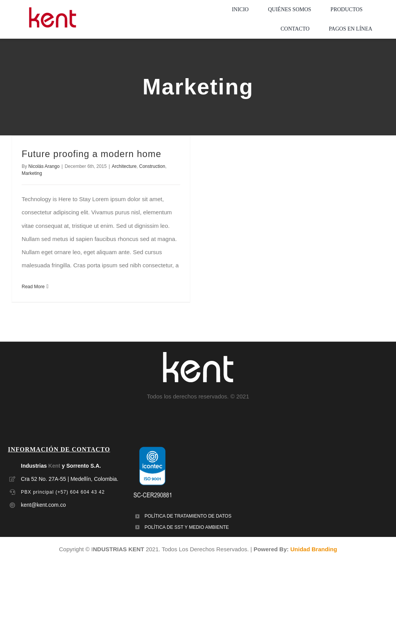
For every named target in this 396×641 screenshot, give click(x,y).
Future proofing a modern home (91, 154)
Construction (152, 166)
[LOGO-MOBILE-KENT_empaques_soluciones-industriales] (53, 10)
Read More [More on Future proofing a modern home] (33, 286)
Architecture (124, 166)
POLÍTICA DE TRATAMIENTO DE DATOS (188, 516)
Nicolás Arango (44, 166)
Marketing (32, 173)
